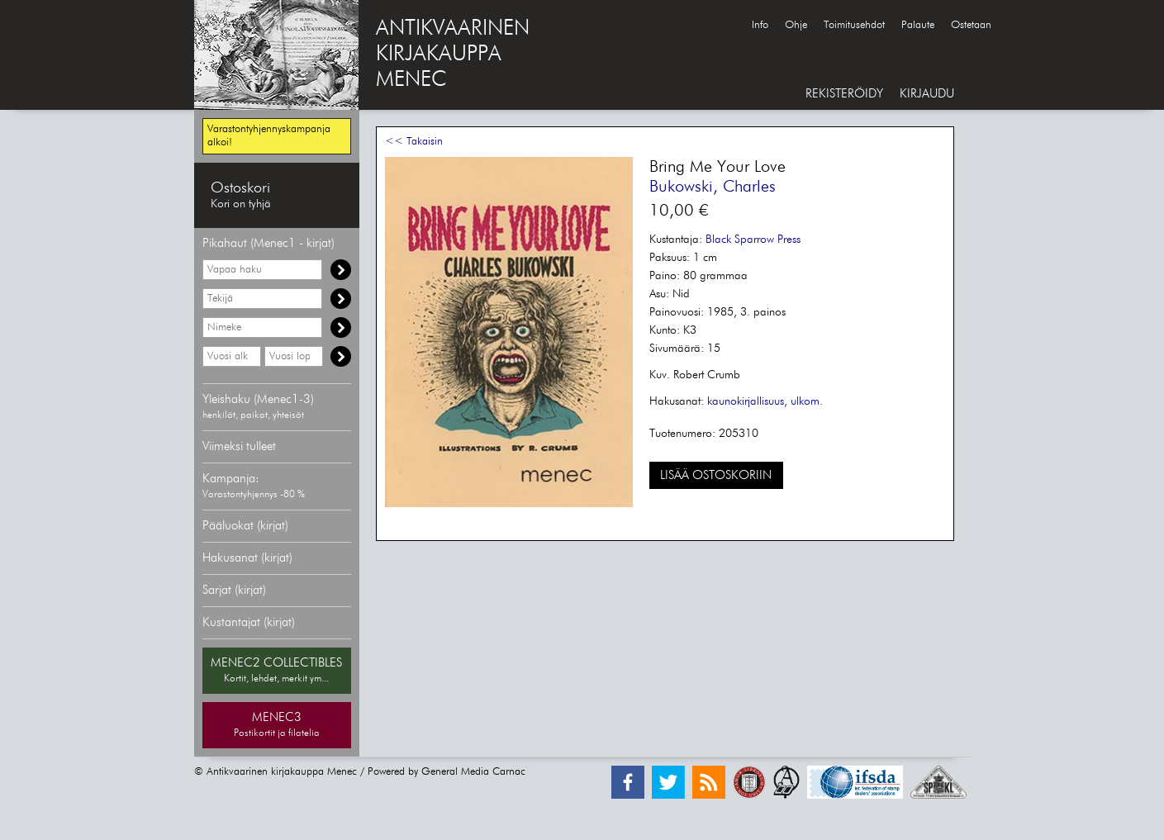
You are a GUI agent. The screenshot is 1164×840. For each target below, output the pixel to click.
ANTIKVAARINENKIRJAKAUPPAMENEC (453, 54)
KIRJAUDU (927, 94)
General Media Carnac (473, 771)
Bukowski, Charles (712, 186)
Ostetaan (971, 25)
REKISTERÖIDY (844, 94)
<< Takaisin (414, 141)
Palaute (917, 25)
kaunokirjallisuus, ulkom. (765, 401)
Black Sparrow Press (753, 239)
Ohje (796, 25)
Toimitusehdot (854, 25)
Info (760, 25)
